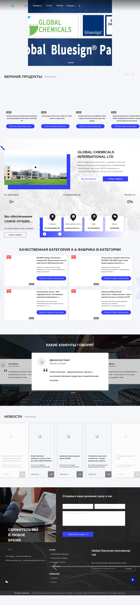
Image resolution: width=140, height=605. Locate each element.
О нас (49, 6)
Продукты (37, 6)
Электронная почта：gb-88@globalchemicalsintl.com (25, 560)
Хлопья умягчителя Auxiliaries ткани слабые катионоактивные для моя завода (92, 118)
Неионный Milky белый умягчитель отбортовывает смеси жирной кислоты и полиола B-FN (116, 294)
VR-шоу (59, 6)
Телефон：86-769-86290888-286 (18, 556)
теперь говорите (15, 235)
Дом (27, 6)
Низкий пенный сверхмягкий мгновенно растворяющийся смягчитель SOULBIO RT (22, 118)
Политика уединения (21, 593)
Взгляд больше (49, 77)
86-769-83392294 (94, 228)
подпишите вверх (128, 568)
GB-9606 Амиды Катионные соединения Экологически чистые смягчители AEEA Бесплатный (51, 260)
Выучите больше (88, 179)
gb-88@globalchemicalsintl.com (76, 228)
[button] (126, 74)
